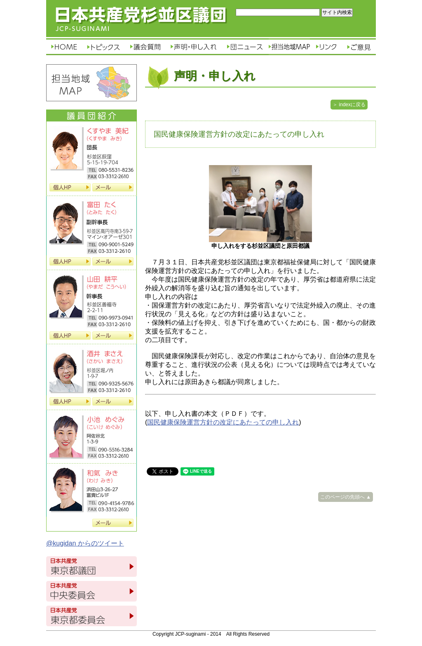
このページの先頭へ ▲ (345, 497)
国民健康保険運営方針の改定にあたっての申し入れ (223, 422)
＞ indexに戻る (349, 104)
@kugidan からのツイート (85, 543)
